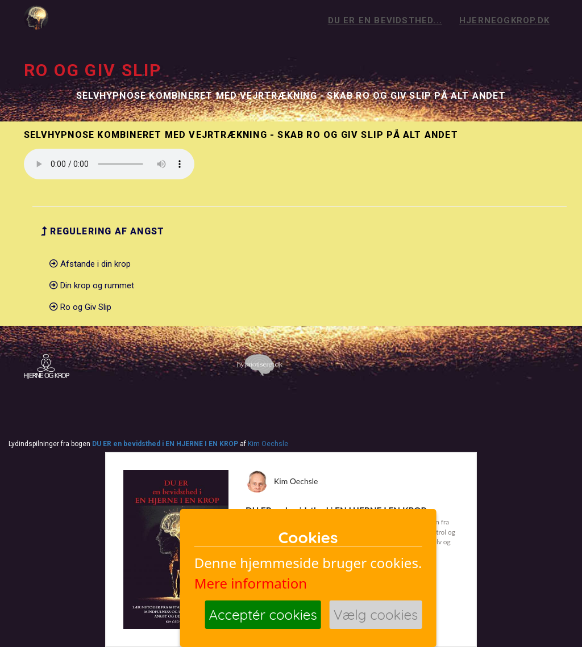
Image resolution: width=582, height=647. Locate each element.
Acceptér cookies (263, 614)
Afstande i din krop (90, 264)
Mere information (250, 583)
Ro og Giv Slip (80, 307)
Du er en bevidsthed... (385, 20)
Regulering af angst (102, 231)
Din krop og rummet (91, 285)
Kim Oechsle (268, 444)
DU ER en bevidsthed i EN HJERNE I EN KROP (165, 444)
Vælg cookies (376, 614)
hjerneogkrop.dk (504, 20)
